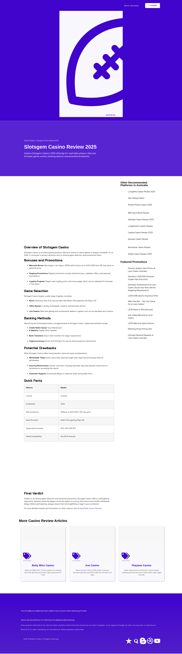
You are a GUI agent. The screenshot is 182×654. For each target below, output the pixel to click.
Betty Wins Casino (43, 565)
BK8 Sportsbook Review (138, 213)
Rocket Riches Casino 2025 (140, 205)
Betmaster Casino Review (139, 247)
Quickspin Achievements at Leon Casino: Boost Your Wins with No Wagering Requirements (142, 288)
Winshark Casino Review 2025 (141, 220)
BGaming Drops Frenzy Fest (140, 329)
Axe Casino (92, 565)
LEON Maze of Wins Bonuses (140, 310)
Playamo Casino (141, 565)
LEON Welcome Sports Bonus (141, 323)
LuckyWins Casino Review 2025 (141, 192)
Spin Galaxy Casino (136, 198)
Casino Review (29, 141)
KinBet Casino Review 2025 (140, 254)
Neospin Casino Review (138, 239)
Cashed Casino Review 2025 (140, 233)
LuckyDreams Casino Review (140, 226)
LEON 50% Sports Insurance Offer (143, 296)
